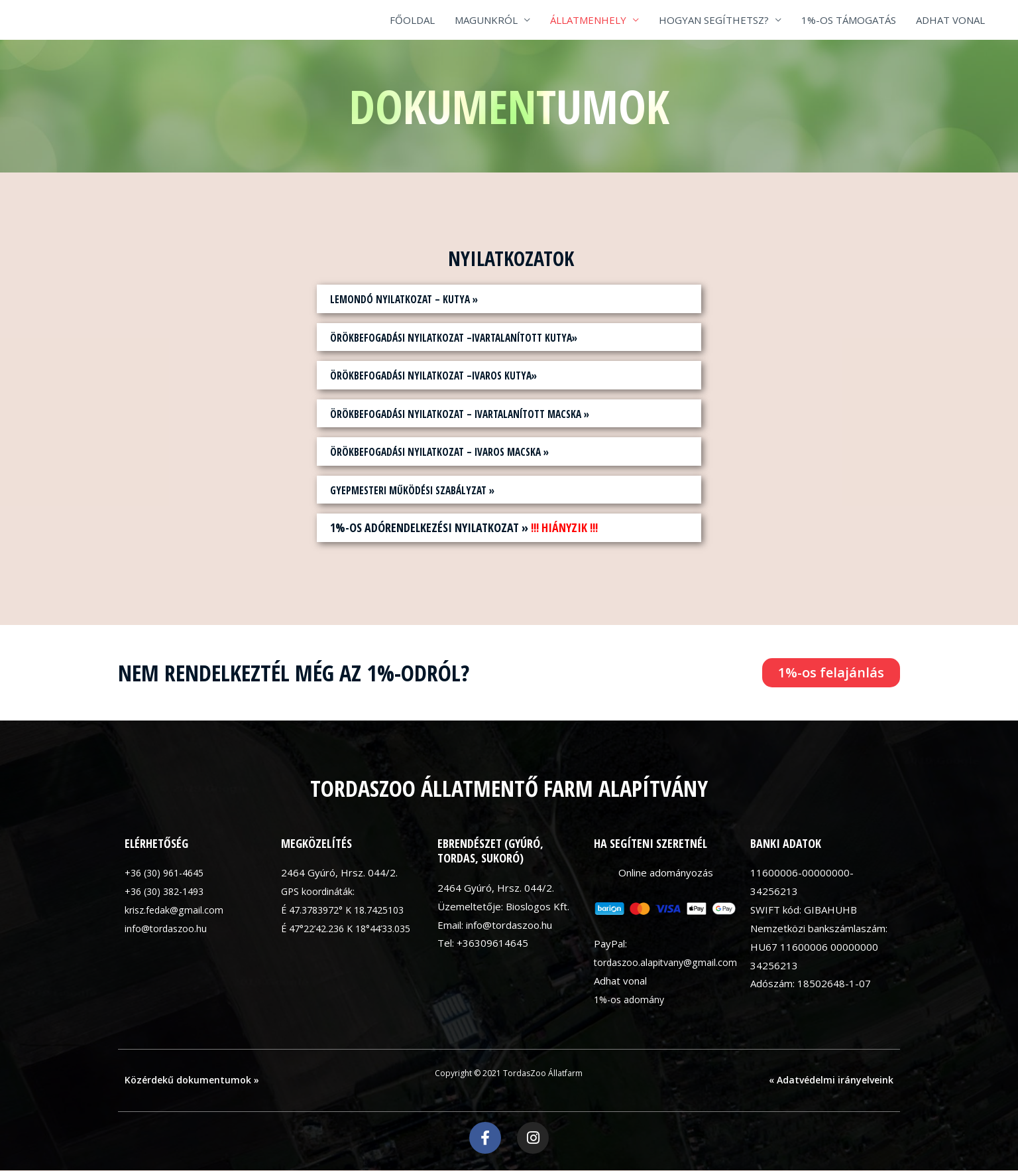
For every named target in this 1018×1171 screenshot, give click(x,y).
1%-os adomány (631, 999)
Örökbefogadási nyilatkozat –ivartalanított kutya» (471, 337)
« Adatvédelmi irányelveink (831, 1079)
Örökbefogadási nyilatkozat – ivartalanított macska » (479, 413)
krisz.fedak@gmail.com (176, 909)
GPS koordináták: (319, 891)
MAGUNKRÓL (486, 20)
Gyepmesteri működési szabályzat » (423, 490)
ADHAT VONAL (950, 20)
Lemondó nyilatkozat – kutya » (412, 299)
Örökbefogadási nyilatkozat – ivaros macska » (455, 451)
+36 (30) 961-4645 (168, 872)
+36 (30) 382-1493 (168, 891)
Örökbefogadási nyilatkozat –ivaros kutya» (448, 375)
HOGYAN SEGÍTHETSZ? (714, 20)
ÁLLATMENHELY (588, 20)
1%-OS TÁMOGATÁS (848, 20)
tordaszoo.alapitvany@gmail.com (669, 962)
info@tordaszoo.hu (168, 928)
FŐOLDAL (412, 20)
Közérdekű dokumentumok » (192, 1079)
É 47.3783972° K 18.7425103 (349, 909)
